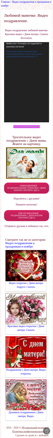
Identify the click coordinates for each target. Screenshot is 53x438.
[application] (26, 82)
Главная (5, 1)
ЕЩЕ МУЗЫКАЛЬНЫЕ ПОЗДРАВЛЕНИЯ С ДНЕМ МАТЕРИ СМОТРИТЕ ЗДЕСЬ (26, 215)
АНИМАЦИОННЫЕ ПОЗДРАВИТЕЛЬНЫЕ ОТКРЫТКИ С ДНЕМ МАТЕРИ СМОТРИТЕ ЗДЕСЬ (26, 188)
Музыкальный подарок (34, 427)
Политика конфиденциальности (29, 431)
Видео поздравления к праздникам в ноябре (20, 244)
